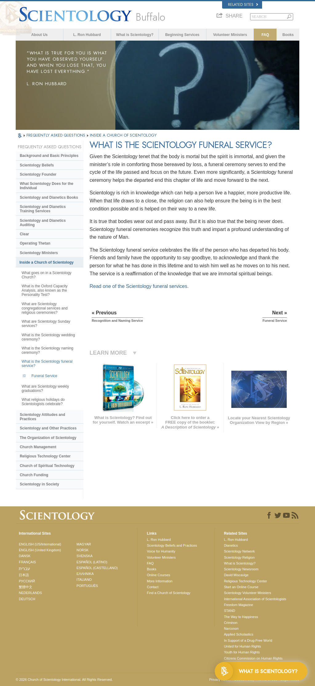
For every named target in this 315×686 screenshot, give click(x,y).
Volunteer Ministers (230, 35)
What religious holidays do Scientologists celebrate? (43, 401)
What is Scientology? (135, 35)
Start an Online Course (241, 587)
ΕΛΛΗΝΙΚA (85, 574)
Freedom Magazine (238, 605)
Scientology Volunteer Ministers (247, 593)
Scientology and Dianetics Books (49, 197)
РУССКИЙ (27, 581)
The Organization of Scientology (48, 438)
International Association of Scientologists (255, 599)
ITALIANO (84, 579)
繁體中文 (25, 587)
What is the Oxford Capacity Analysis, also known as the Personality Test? (44, 290)
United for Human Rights (242, 646)
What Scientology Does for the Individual (46, 185)
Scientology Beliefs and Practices (172, 545)
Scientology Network (239, 551)
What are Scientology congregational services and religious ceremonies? (44, 308)
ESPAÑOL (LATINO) (92, 562)
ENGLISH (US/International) (40, 544)
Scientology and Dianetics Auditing (43, 222)
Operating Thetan (35, 243)
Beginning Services (182, 35)
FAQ (265, 35)
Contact (152, 587)
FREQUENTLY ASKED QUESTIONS (56, 135)
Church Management (38, 447)
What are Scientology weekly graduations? (45, 388)
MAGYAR (84, 544)
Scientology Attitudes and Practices (42, 417)
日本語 (24, 575)
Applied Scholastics (238, 634)
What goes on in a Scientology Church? (46, 275)
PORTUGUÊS (87, 586)
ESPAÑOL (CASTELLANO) (97, 568)
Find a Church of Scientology (168, 593)
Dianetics (231, 545)
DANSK (24, 556)
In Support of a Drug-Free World (248, 640)
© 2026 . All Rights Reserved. (64, 679)
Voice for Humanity (161, 551)
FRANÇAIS (27, 562)
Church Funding (34, 475)
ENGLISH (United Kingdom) (40, 550)
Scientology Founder (38, 174)
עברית (24, 568)
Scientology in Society (39, 484)
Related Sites (243, 4)
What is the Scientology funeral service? (47, 363)
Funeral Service (44, 376)
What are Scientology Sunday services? (46, 323)
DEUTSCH (27, 599)
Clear (24, 234)
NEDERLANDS (30, 593)
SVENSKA (85, 556)
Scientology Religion (239, 557)
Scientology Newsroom (241, 569)
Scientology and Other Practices (48, 428)
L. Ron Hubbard (87, 35)
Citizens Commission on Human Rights (253, 658)
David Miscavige (236, 575)
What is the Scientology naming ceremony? (47, 350)
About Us (39, 35)
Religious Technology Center (45, 456)
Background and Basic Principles (49, 156)
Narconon (231, 628)
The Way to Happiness (241, 617)
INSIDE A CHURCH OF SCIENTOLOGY (123, 135)
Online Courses (158, 575)
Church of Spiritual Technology (47, 466)
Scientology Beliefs (37, 165)
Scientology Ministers (39, 253)
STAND (229, 610)
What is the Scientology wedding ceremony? (48, 337)
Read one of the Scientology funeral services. (139, 286)
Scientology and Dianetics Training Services (43, 209)
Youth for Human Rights (242, 652)
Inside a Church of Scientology (46, 262)
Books (288, 35)
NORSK (83, 550)
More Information (159, 581)
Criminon (230, 622)
